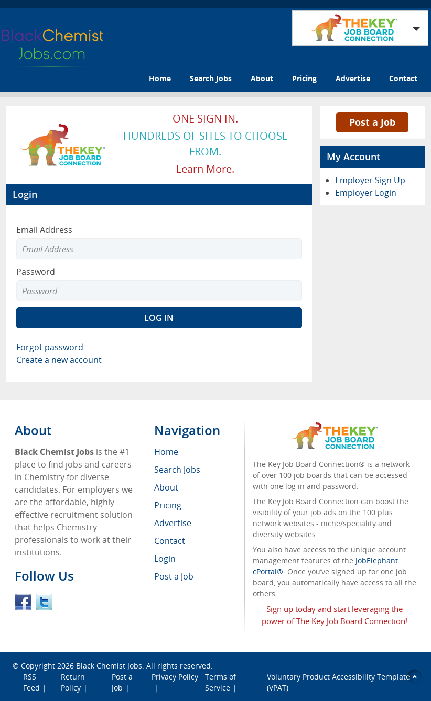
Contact (403, 78)
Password (35, 271)
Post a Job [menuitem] (173, 576)
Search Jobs (211, 78)
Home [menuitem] (166, 452)
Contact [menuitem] (169, 541)
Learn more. (205, 169)
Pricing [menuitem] (167, 505)
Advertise (353, 78)
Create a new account (59, 359)
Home (160, 78)
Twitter (44, 602)
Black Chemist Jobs (109, 666)
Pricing (304, 78)
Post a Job (372, 122)
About (262, 78)
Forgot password (49, 347)
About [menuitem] (166, 487)
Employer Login (365, 192)
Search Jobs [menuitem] (177, 469)
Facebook (23, 602)
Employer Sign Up (370, 180)
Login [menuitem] (165, 558)
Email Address (44, 230)
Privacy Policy (175, 677)
